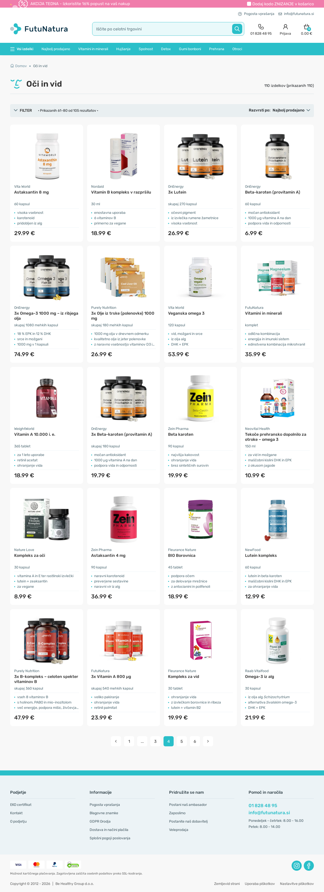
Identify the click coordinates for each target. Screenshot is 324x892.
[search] (168, 29)
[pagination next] (208, 741)
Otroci (237, 49)
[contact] (261, 29)
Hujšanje (123, 49)
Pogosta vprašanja (256, 14)
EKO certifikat (20, 805)
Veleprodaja (178, 830)
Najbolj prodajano (56, 49)
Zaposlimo (177, 813)
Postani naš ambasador (188, 805)
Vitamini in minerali (93, 49)
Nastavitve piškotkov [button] (297, 884)
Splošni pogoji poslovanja (110, 838)
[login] (285, 29)
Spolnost (146, 49)
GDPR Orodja (100, 821)
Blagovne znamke (104, 813)
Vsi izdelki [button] (21, 49)
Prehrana (216, 49)
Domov (18, 66)
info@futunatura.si (296, 14)
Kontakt (16, 813)
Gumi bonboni (190, 49)
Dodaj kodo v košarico (283, 4)
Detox (166, 49)
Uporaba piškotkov (260, 884)
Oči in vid (40, 66)
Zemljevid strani (227, 884)
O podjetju (18, 821)
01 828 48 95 (263, 805)
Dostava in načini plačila (109, 830)
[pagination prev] (116, 741)
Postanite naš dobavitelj (188, 821)
